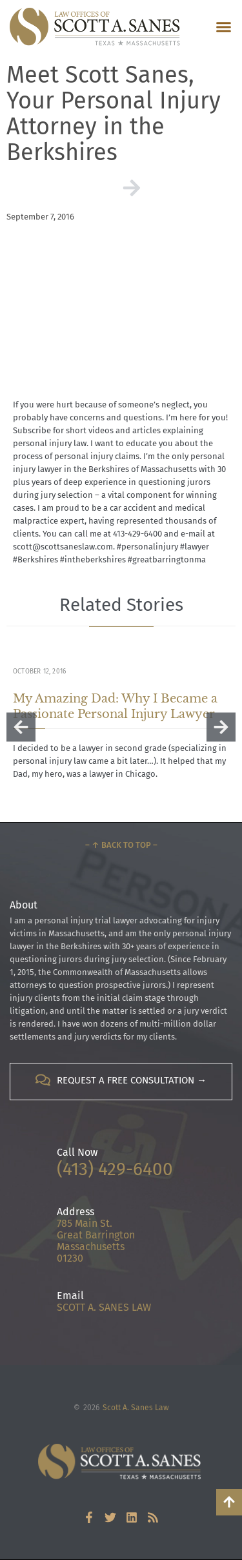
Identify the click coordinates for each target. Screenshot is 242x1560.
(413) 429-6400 (115, 1169)
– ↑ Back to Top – (121, 845)
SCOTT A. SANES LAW (104, 1307)
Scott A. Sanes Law (136, 1407)
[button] (224, 27)
